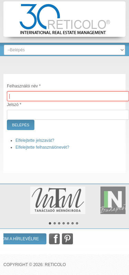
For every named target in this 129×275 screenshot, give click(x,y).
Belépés (20, 125)
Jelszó (14, 104)
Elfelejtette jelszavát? (34, 140)
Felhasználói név (24, 86)
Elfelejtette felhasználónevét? (42, 147)
